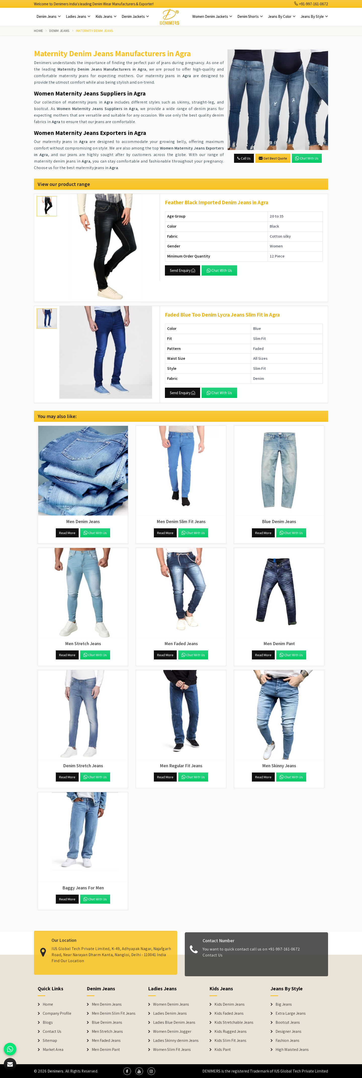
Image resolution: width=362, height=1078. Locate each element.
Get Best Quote (273, 158)
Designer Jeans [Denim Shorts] (288, 1032)
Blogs (48, 1022)
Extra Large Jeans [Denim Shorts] (291, 1013)
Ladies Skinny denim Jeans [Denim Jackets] (176, 1041)
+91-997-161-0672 (311, 4)
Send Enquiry (182, 270)
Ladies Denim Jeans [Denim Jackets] (170, 1013)
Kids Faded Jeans (229, 1013)
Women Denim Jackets (212, 16)
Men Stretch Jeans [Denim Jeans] (107, 1032)
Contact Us (212, 958)
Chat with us (307, 158)
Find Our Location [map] (68, 957)
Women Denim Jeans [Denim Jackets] (171, 1004)
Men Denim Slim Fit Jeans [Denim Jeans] (113, 1013)
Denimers (56, 1071)
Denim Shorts (250, 16)
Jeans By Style (314, 16)
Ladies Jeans (78, 16)
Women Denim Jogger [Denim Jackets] (172, 1032)
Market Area (53, 1050)
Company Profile (57, 1013)
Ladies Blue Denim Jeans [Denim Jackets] (174, 1022)
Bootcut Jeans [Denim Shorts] (288, 1022)
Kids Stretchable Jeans (233, 1022)
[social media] (127, 1071)
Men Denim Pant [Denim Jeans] (106, 1050)
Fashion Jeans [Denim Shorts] (287, 1041)
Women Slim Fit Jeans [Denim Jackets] (172, 1050)
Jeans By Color (282, 16)
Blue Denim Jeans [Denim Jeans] (107, 1022)
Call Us (244, 158)
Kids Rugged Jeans (230, 1032)
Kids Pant (222, 1050)
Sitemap (50, 1041)
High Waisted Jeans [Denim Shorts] (292, 1050)
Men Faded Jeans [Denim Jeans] (106, 1041)
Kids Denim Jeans (229, 1004)
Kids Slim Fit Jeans (230, 1041)
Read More (67, 533)
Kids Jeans (106, 16)
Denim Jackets (135, 16)
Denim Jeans (48, 16)
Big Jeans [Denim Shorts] (284, 1004)
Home (38, 30)
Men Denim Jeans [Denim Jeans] (107, 1004)
